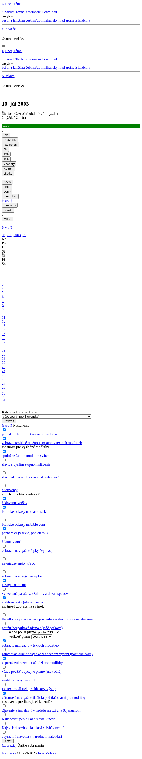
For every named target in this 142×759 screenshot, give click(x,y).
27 (3, 383)
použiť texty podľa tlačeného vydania (29, 434)
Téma (17, 4)
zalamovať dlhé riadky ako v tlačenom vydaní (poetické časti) (47, 654)
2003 (17, 235)
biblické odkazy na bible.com (23, 524)
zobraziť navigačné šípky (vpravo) (27, 550)
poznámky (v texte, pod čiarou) (25, 533)
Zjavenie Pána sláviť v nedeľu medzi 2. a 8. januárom (41, 710)
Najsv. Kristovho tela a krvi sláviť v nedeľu (34, 728)
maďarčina (66, 20)
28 (3, 387)
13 (3, 326)
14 (3, 330)
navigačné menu (14, 585)
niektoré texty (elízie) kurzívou (24, 602)
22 (3, 363)
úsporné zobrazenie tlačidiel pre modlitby (32, 663)
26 (3, 379)
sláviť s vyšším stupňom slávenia (26, 464)
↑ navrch (8, 12)
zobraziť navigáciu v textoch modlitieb (30, 645)
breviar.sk (9, 753)
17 (3, 342)
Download (49, 12)
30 (3, 396)
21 (3, 358)
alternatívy (9, 490)
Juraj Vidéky (47, 753)
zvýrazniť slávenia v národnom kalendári (32, 736)
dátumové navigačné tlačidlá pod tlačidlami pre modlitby (43, 697)
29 (3, 391)
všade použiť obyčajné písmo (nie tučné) (32, 671)
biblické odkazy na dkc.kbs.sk (24, 511)
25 (3, 375)
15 (3, 334)
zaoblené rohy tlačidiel (18, 680)
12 (3, 321)
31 (3, 400)
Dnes (8, 4)
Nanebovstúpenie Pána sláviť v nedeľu (30, 719)
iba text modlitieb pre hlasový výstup (29, 689)
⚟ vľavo (8, 76)
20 (3, 354)
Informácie (33, 12)
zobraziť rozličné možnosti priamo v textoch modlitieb (42, 443)
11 (3, 317)
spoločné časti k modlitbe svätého (26, 456)
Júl (9, 235)
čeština (7, 20)
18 (3, 346)
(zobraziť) (9, 745)
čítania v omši (12, 542)
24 (3, 371)
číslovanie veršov (14, 503)
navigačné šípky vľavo (18, 563)
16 (3, 338)
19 (3, 350)
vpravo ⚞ (9, 29)
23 (3, 367)
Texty (19, 12)
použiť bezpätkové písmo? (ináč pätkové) (32, 628)
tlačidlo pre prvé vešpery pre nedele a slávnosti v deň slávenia (47, 619)
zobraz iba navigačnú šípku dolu (25, 576)
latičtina (19, 20)
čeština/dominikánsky (42, 20)
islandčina (82, 20)
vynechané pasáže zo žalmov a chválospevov (35, 593)
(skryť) (7, 201)
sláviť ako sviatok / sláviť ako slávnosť (30, 477)
